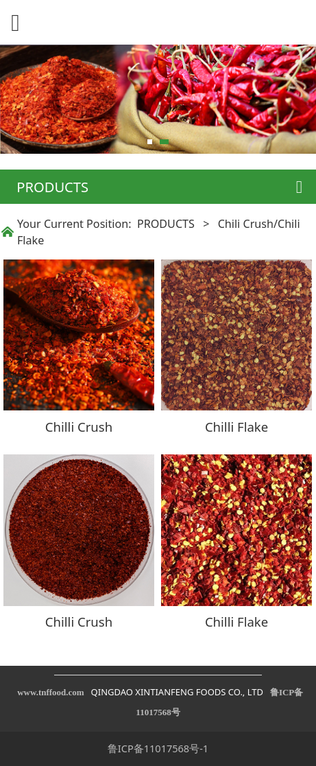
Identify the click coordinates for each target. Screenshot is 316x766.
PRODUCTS (166, 223)
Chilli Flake (236, 426)
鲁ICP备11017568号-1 (158, 748)
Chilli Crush (78, 426)
